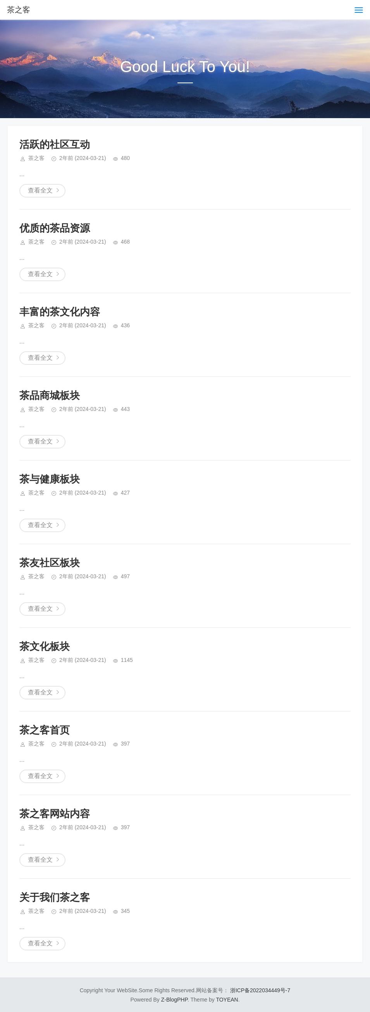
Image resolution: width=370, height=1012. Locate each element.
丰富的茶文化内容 (59, 312)
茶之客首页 (44, 730)
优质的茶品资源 (54, 228)
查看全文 (40, 190)
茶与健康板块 (49, 479)
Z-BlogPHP (174, 1000)
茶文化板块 (44, 646)
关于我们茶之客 (54, 897)
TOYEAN (227, 1000)
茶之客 (18, 9)
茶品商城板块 (49, 395)
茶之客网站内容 (54, 814)
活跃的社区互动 (54, 144)
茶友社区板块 (49, 563)
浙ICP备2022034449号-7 (260, 990)
